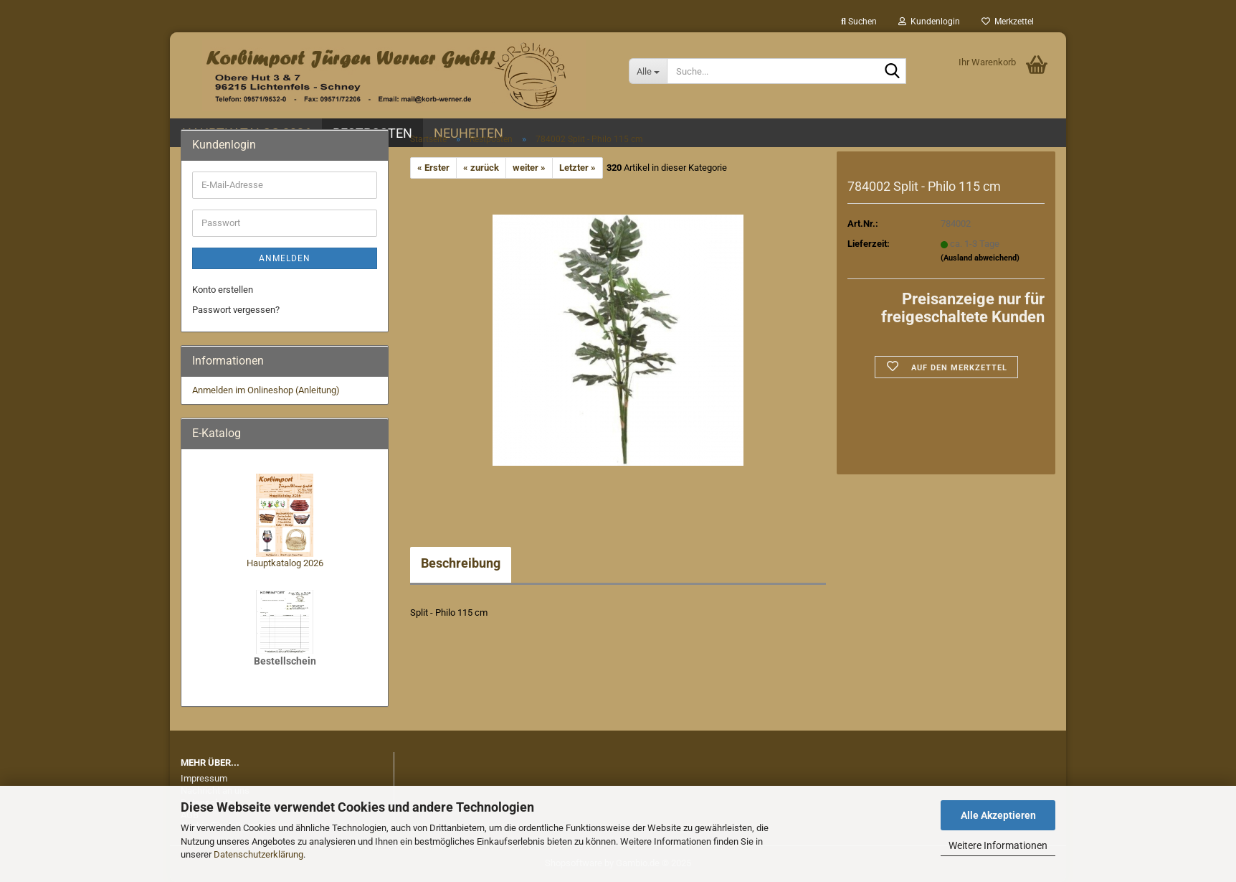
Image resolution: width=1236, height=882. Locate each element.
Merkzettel (1007, 22)
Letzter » (577, 167)
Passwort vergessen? (236, 309)
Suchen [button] (859, 22)
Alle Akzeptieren (998, 815)
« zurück (481, 167)
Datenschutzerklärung (258, 854)
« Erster (433, 167)
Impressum (204, 778)
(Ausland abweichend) (980, 258)
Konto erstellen (222, 289)
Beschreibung (460, 563)
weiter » (529, 167)
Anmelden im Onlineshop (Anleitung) (266, 390)
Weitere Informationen (998, 845)
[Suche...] (648, 71)
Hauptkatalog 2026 (285, 563)
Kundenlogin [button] (929, 22)
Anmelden (284, 258)
